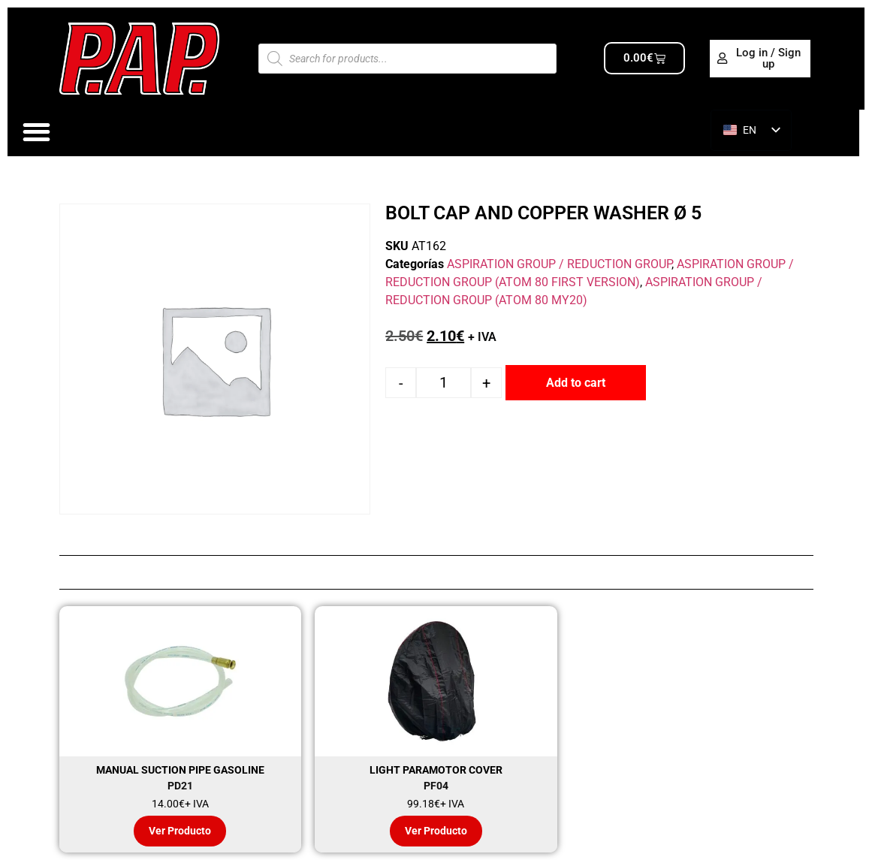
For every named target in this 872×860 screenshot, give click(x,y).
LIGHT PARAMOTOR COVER (436, 770)
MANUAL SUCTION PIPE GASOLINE (180, 770)
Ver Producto (180, 831)
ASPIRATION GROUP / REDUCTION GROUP (559, 264)
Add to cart (575, 383)
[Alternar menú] (36, 131)
